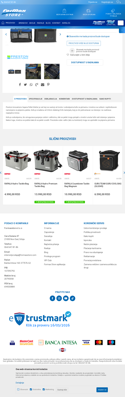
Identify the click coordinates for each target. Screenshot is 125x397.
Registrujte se (107, 2)
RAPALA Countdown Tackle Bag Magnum (76, 213)
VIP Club (48, 289)
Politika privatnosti (92, 261)
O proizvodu (20, 127)
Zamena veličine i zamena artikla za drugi (100, 294)
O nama (47, 257)
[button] (121, 22)
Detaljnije (20, 383)
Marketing (49, 389)
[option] (33, 63)
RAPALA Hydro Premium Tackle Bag (45, 213)
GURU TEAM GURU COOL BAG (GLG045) (105, 213)
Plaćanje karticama (92, 277)
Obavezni (24, 389)
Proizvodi (19, 31)
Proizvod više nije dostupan (84, 72)
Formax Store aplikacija (54, 293)
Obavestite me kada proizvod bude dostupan (88, 65)
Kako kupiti (105, 127)
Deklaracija (50, 127)
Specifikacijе (35, 127)
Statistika (37, 389)
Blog (46, 281)
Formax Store (8, 31)
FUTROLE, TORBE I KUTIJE (35, 31)
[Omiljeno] (118, 2)
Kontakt (47, 269)
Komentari (64, 127)
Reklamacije (89, 285)
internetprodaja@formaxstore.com (20, 283)
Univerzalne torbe (55, 31)
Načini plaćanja (90, 273)
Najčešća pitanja (51, 273)
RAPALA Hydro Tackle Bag (16, 212)
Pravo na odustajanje (93, 281)
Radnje (47, 277)
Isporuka (88, 269)
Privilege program (52, 285)
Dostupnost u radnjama (85, 91)
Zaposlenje (49, 261)
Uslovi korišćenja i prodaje (95, 257)
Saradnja (48, 265)
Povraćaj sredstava (92, 289)
